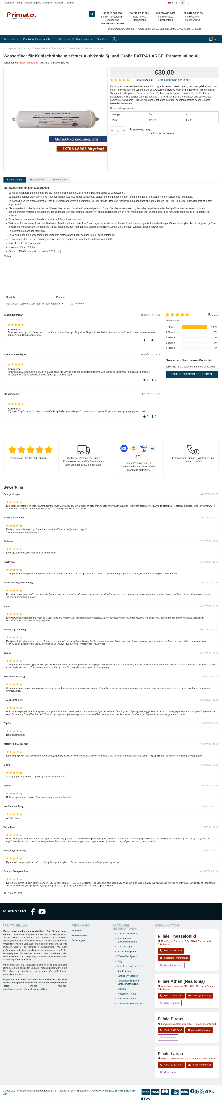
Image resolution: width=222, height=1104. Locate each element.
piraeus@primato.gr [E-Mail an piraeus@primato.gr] (199, 1030)
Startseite (9, 2)
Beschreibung (14, 179)
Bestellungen (78, 940)
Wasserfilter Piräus (126, 993)
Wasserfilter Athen (126, 998)
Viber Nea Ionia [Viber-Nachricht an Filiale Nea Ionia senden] (170, 1003)
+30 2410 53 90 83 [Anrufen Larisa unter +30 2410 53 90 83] (171, 1064)
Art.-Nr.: (44, 62)
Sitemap (121, 989)
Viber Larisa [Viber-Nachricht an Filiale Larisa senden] (168, 1072)
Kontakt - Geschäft (64, 2)
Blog (19, 2)
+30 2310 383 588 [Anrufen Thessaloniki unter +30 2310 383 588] (171, 950)
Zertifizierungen (125, 946)
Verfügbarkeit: (10, 62)
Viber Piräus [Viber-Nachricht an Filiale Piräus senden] (168, 1037)
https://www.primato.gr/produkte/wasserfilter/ (25, 989)
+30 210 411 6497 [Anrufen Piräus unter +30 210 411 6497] (171, 1030)
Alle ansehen (12, 893)
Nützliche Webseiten (127, 976)
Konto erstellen (79, 935)
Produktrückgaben (126, 951)
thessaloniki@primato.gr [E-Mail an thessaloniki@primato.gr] (174, 958)
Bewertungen (60, 179)
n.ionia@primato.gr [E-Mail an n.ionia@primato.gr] (199, 995)
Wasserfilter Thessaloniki (129, 1003)
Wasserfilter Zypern (127, 956)
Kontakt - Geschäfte (127, 933)
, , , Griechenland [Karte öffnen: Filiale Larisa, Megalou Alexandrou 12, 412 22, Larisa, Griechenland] (188, 1058)
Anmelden (77, 930)
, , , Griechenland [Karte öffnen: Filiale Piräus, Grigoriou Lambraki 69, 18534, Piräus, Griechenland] (188, 1024)
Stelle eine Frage (140, 129)
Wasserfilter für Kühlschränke (48, 48)
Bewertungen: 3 (144, 80)
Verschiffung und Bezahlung (38, 2)
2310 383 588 (116, 1090)
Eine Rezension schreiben (174, 79)
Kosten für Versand (165, 133)
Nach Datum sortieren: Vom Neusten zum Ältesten (34, 304)
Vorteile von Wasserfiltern (130, 966)
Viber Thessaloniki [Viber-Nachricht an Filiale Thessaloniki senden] (171, 965)
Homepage (10, 48)
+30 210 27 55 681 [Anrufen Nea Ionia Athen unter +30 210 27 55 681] (171, 995)
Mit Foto (79, 303)
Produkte (24, 48)
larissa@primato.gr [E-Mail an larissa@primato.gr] (199, 1064)
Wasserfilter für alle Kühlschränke (85, 48)
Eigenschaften (37, 179)
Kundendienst (124, 971)
